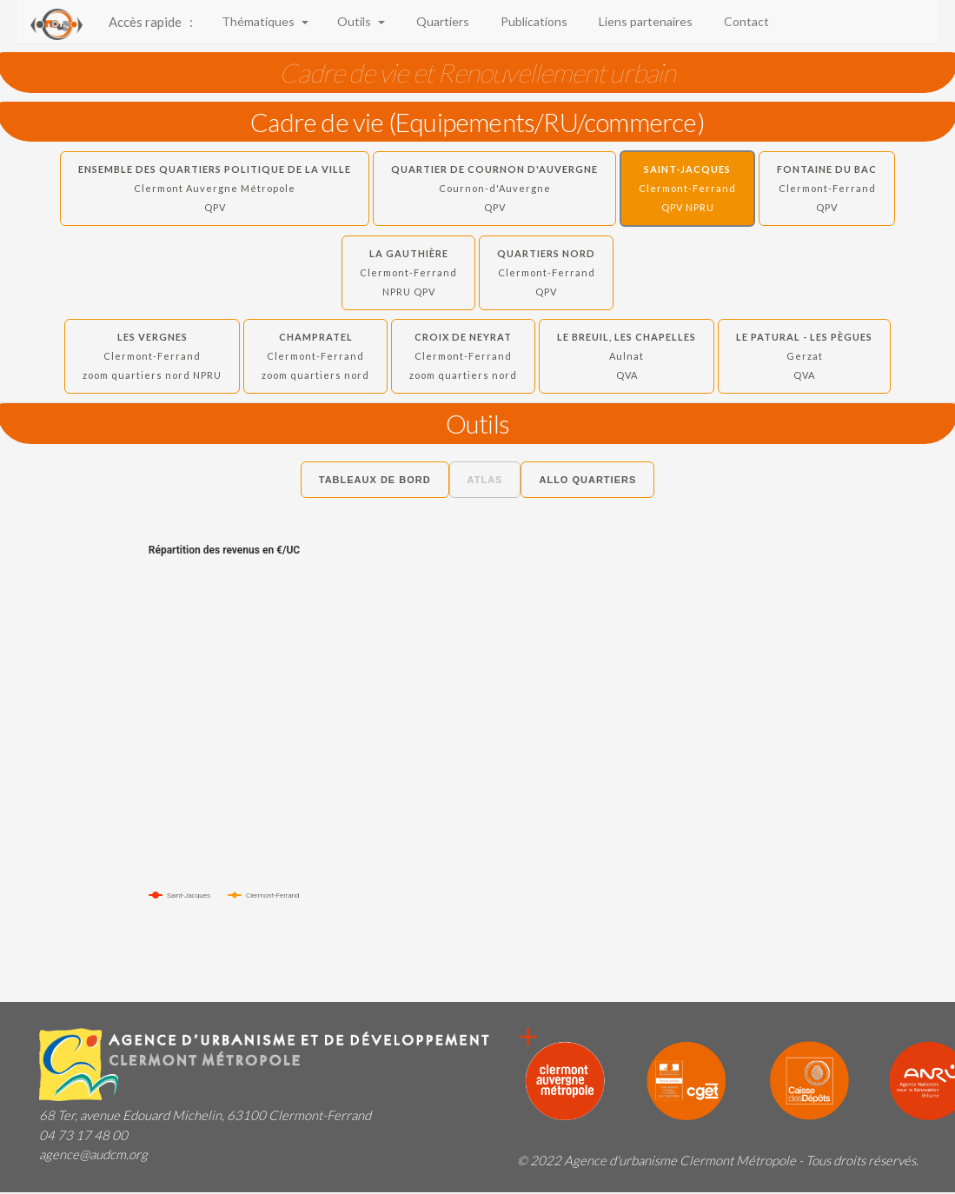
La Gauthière (408, 272)
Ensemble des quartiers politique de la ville (214, 188)
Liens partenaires (643, 21)
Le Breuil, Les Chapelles (626, 356)
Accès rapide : (151, 22)
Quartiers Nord (546, 272)
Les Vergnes (152, 356)
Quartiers (440, 21)
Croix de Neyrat (463, 356)
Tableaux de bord (375, 479)
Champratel (315, 356)
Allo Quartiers (587, 479)
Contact (744, 21)
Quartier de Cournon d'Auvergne (494, 188)
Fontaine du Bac (827, 188)
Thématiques (263, 21)
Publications (531, 21)
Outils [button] (360, 21)
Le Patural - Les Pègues (804, 356)
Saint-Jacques (687, 188)
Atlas (485, 479)
